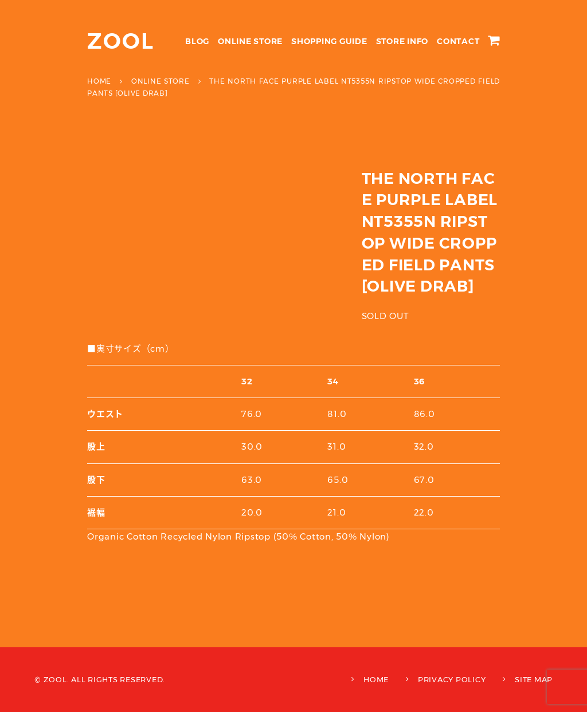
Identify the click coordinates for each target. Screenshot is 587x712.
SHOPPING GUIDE (329, 41)
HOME (376, 679)
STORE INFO (402, 41)
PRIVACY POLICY (452, 679)
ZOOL (120, 40)
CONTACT (458, 41)
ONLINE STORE (250, 41)
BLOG (197, 41)
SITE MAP (534, 679)
